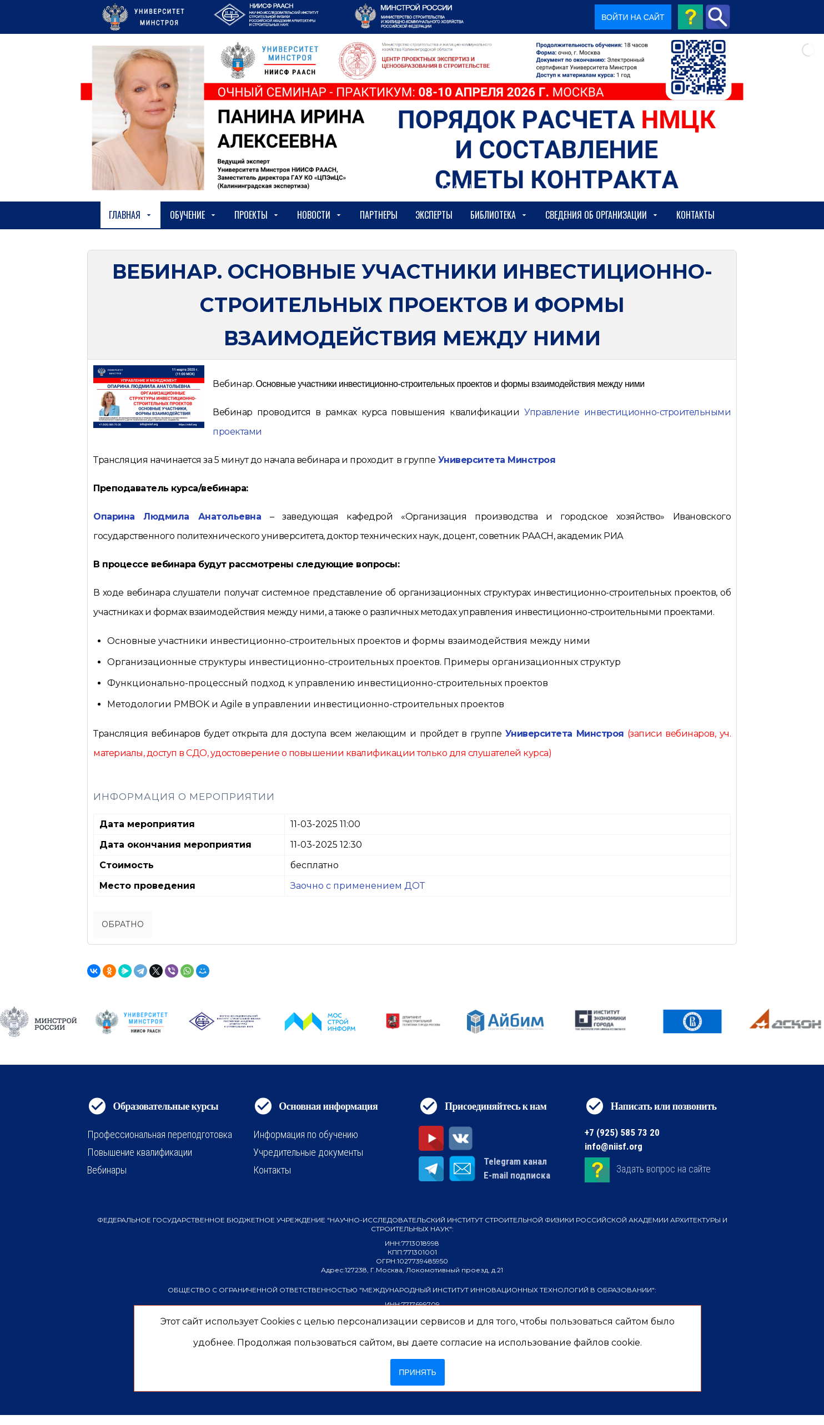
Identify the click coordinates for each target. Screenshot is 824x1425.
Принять (417, 1372)
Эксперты (434, 214)
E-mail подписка (517, 1175)
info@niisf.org (613, 1146)
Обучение (193, 215)
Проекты (256, 215)
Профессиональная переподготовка (159, 1134)
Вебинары (107, 1170)
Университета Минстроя (497, 460)
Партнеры (379, 214)
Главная (130, 215)
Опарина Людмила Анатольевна (177, 516)
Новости (319, 215)
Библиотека (498, 215)
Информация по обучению (305, 1134)
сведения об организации (602, 215)
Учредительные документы (308, 1152)
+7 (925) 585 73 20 (622, 1132)
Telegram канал (515, 1161)
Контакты (695, 214)
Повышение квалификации (139, 1152)
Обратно (123, 924)
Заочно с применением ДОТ (357, 885)
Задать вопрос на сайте (663, 1169)
